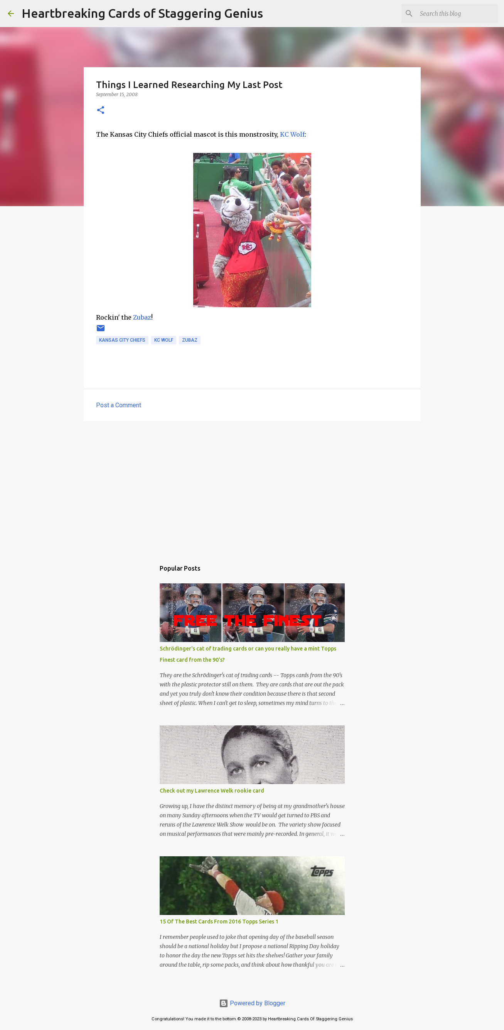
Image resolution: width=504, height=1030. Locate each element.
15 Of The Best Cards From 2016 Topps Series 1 (219, 921)
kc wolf (163, 340)
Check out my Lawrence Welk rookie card (212, 791)
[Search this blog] (457, 13)
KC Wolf (292, 134)
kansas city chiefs (122, 340)
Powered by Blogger (252, 1003)
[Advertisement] (252, 487)
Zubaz (142, 317)
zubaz (189, 340)
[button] (100, 110)
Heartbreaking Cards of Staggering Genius (142, 13)
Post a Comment (118, 405)
